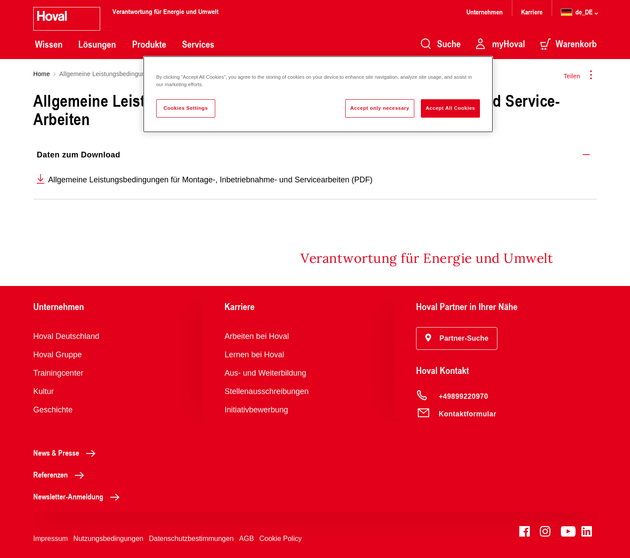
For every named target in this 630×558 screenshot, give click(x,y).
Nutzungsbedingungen (109, 538)
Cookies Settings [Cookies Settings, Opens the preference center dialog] (186, 108)
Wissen (49, 44)
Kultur (43, 391)
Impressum (50, 538)
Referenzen (61, 474)
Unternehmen (484, 12)
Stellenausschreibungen (266, 391)
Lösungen (97, 44)
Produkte (149, 44)
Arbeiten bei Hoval (256, 336)
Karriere (531, 12)
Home (41, 73)
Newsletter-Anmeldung (78, 496)
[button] (457, 338)
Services (198, 44)
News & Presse (66, 452)
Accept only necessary (379, 108)
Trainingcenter (58, 373)
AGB (246, 538)
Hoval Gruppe (57, 354)
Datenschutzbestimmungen (191, 538)
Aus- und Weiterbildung (265, 373)
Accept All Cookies (450, 108)
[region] (318, 94)
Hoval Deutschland (66, 336)
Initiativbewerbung (256, 409)
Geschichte (53, 409)
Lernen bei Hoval (254, 354)
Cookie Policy (280, 538)
